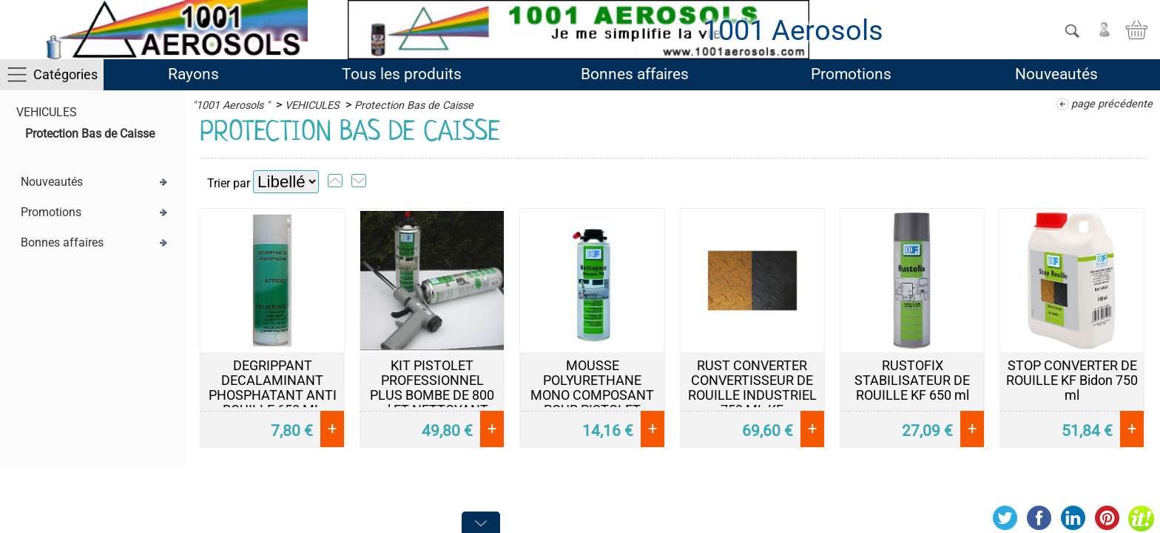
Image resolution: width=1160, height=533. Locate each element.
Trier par (228, 183)
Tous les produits (402, 74)
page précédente (1112, 104)
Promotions (851, 74)
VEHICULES (46, 112)
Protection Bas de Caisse (90, 134)
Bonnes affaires (635, 74)
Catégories (65, 74)
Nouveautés (1056, 74)
